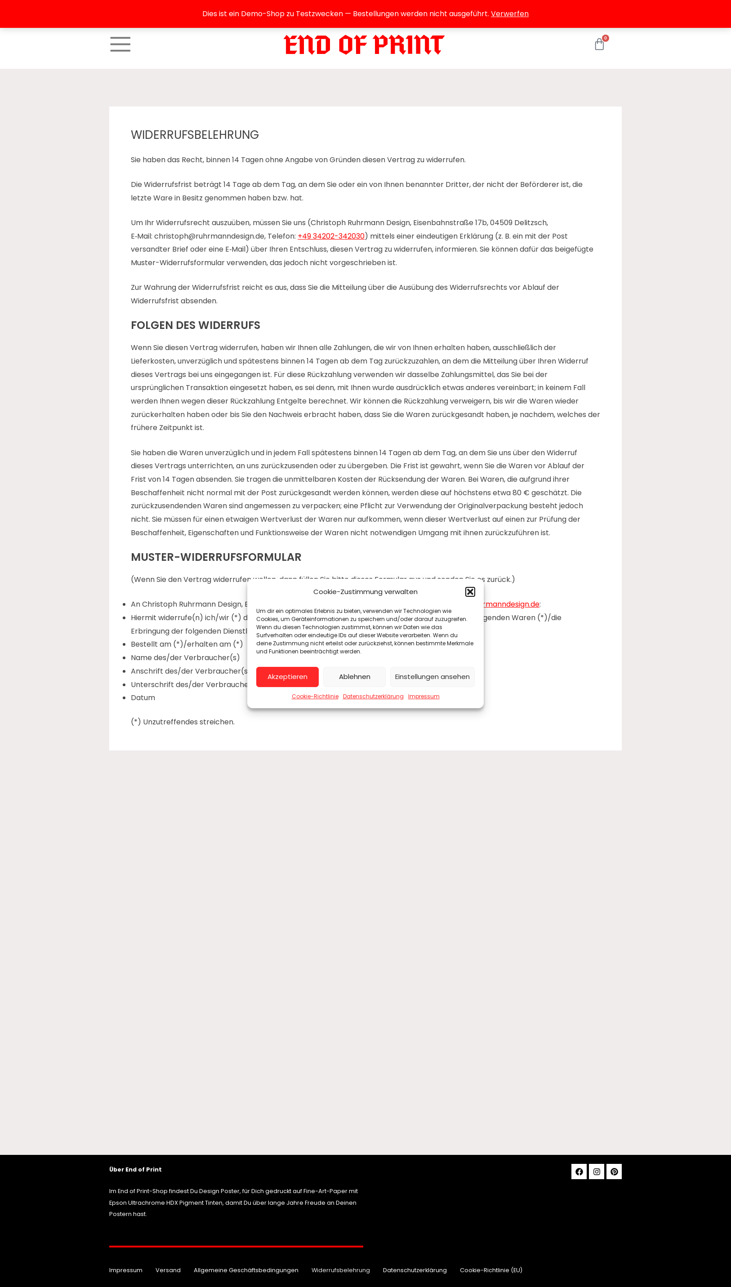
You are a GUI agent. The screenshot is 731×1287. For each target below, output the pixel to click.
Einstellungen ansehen (432, 676)
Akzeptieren (287, 676)
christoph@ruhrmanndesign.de (484, 604)
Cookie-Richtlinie (315, 696)
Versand (168, 1270)
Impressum (424, 696)
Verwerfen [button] (510, 14)
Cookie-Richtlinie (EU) (491, 1270)
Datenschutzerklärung (373, 696)
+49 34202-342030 (331, 236)
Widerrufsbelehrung (341, 1270)
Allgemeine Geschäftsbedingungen (246, 1270)
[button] (470, 591)
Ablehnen (354, 676)
